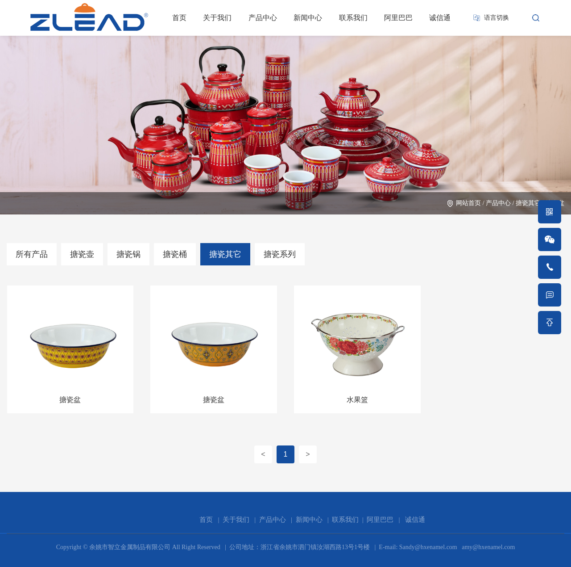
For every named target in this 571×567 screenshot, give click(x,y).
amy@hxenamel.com (487, 547)
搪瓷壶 (82, 254)
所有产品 (32, 254)
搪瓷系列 (280, 254)
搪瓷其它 (528, 203)
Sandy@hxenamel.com (427, 547)
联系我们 (353, 17)
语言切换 (496, 17)
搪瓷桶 (175, 254)
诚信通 (440, 17)
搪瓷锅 (128, 254)
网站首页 (468, 203)
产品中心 (262, 17)
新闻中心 (308, 17)
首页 (179, 17)
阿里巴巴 (398, 17)
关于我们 (217, 17)
